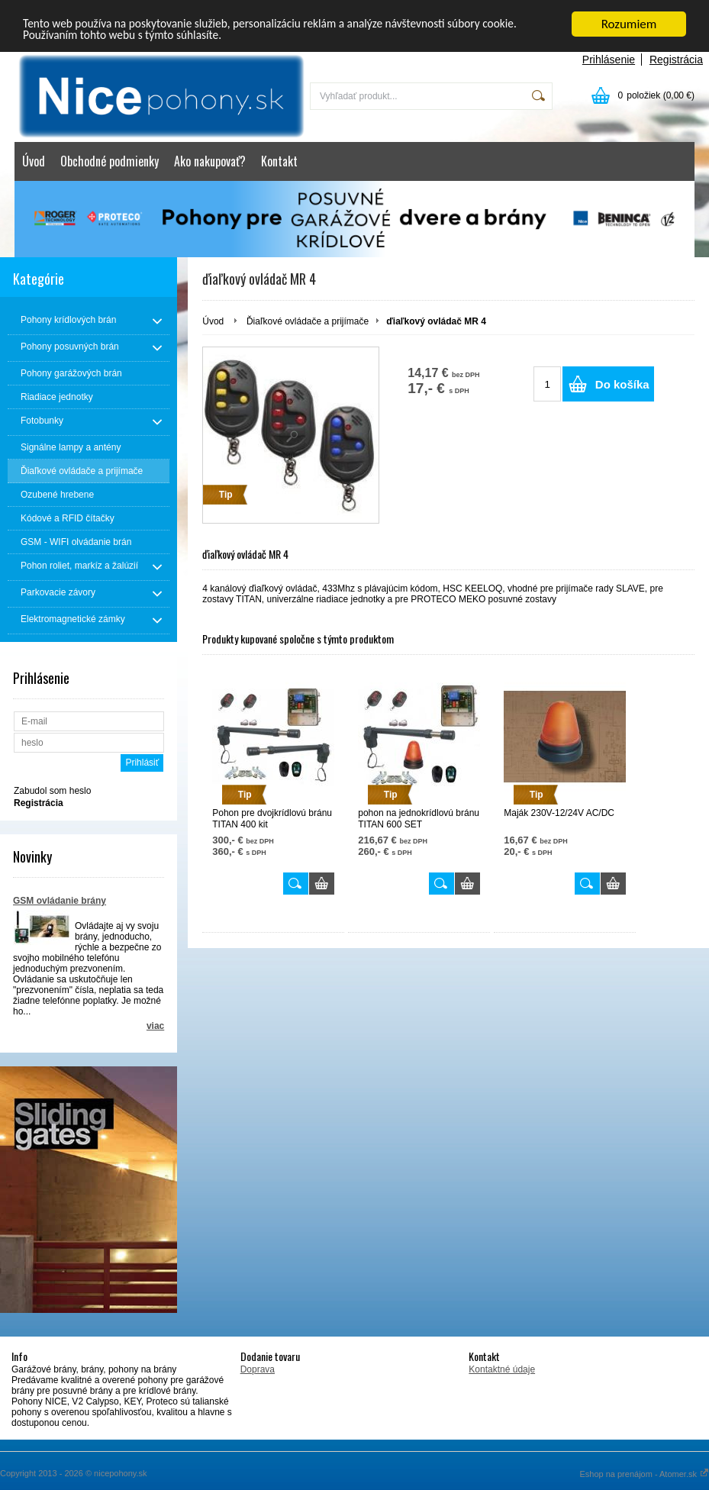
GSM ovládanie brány (59, 900)
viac (155, 1026)
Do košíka (622, 384)
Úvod (33, 161)
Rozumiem (629, 24)
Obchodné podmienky (109, 161)
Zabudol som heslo (52, 790)
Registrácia (676, 59)
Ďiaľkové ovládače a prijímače (308, 321)
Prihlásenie (608, 59)
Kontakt (279, 161)
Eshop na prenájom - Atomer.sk (644, 1474)
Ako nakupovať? (210, 161)
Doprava (257, 1369)
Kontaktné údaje (502, 1369)
